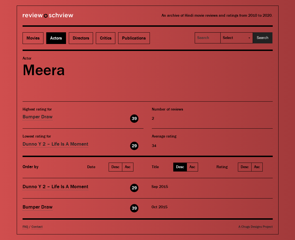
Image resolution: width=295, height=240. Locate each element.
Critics (105, 38)
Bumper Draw (38, 117)
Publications (134, 38)
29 (134, 146)
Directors (81, 38)
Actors (56, 38)
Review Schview (38, 17)
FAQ (25, 227)
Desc (115, 167)
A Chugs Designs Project (255, 227)
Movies (33, 38)
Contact (37, 227)
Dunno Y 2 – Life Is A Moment (55, 144)
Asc (128, 167)
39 (134, 118)
